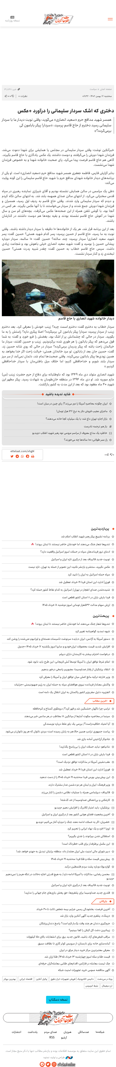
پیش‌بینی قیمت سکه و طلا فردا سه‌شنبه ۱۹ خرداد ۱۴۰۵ (80, 859)
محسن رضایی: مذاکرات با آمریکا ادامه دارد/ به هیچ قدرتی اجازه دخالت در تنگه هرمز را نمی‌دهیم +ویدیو (60, 876)
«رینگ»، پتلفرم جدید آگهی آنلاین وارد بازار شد (85, 916)
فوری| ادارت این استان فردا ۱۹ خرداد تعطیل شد (84, 582)
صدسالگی (83, 1032)
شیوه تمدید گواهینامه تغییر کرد (92, 631)
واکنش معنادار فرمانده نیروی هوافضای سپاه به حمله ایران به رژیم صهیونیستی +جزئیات (62, 684)
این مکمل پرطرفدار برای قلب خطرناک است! (86, 844)
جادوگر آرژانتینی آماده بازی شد (93, 739)
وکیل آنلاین (41, 979)
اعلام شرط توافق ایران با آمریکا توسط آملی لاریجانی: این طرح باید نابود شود (69, 661)
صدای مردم (50, 1032)
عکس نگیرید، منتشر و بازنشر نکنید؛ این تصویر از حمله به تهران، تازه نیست (69, 567)
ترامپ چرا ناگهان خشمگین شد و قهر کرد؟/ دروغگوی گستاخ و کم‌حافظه (71, 708)
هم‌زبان (67, 1032)
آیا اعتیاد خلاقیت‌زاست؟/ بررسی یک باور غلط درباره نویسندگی (76, 724)
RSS (52, 1037)
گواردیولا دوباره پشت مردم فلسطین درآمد (87, 866)
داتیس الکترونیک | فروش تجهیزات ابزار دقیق (72, 979)
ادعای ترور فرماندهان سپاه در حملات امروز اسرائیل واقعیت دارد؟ (75, 551)
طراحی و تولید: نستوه (58, 1057)
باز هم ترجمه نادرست (95, 426)
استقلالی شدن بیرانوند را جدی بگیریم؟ (89, 836)
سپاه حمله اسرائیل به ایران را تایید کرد (89, 574)
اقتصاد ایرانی (26, 979)
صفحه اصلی (106, 89)
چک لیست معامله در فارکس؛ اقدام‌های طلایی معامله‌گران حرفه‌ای (74, 963)
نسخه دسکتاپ (58, 999)
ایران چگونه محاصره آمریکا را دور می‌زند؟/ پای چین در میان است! (72, 403)
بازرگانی (103, 901)
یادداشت (33, 1032)
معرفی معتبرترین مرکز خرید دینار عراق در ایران (84, 950)
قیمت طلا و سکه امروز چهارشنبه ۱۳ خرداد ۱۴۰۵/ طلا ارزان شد (77, 956)
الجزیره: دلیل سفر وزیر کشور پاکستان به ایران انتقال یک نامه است (74, 692)
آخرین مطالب (100, 701)
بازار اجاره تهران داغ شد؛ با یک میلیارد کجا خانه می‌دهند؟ (77, 419)
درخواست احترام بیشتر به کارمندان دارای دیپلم (84, 654)
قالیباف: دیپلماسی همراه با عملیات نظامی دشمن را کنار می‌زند (75, 792)
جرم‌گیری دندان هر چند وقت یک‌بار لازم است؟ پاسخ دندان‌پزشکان (74, 923)
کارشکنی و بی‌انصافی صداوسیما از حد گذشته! (85, 800)
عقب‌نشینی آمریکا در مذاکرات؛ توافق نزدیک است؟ (83, 762)
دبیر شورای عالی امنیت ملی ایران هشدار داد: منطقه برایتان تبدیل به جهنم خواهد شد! (63, 851)
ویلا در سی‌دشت (104, 979)
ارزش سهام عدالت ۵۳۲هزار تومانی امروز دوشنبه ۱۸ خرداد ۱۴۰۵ (76, 605)
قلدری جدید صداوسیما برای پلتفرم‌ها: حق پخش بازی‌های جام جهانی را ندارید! (67, 893)
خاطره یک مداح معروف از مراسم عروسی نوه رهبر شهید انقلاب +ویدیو (69, 433)
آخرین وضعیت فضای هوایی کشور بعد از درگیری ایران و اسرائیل (76, 814)
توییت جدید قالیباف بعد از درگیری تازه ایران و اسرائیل (80, 559)
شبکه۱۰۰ (100, 1032)
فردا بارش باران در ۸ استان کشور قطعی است (86, 597)
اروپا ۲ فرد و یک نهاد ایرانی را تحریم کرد (88, 828)
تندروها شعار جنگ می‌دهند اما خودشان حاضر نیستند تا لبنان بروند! (72, 544)
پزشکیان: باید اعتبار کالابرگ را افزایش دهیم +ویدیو (82, 807)
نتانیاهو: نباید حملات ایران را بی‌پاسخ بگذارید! (84, 746)
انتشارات (16, 1032)
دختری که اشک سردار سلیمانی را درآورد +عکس (65, 111)
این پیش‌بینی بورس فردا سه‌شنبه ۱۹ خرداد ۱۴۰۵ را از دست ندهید (75, 777)
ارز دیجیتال (107, 986)
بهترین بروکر (10, 979)
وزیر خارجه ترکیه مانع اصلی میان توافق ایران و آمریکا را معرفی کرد (74, 677)
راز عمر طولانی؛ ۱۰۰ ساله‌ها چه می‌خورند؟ (86, 440)
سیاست (93, 89)
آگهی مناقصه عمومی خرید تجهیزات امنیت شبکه (84, 970)
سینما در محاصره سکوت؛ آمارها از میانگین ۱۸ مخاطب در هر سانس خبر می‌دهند (67, 716)
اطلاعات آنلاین (58, 19)
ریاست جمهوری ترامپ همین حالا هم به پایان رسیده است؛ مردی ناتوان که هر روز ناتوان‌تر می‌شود (58, 731)
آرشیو (64, 1037)
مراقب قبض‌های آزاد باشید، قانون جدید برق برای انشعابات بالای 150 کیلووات (68, 937)
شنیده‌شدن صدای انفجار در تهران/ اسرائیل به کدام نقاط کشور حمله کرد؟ (70, 589)
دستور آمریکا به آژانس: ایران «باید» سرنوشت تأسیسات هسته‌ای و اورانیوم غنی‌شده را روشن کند (58, 639)
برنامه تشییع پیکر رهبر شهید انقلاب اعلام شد (85, 536)
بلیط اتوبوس (91, 986)
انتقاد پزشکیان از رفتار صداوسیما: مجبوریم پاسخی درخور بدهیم (76, 669)
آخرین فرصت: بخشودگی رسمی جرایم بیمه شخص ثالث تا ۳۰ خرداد (73, 909)
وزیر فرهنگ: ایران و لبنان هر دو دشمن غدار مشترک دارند (79, 785)
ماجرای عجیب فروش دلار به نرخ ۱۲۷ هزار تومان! (82, 411)
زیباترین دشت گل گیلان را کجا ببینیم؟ (89, 930)
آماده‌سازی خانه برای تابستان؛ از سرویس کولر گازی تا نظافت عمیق (74, 943)
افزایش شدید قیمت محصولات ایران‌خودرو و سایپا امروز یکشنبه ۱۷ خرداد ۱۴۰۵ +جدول (64, 646)
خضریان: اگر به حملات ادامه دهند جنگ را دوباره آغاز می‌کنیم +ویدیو (73, 822)
